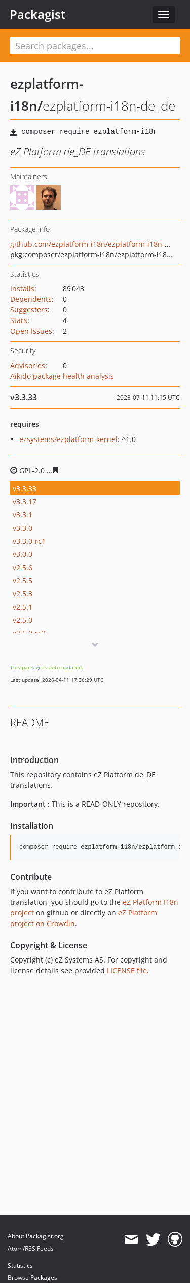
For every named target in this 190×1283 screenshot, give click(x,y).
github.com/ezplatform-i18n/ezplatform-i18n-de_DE (97, 244)
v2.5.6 (22, 567)
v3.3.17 (24, 501)
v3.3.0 (22, 528)
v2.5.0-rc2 (29, 633)
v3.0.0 (22, 554)
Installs (22, 288)
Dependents (31, 299)
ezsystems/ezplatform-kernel (68, 439)
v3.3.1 (22, 514)
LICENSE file (127, 970)
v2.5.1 (22, 607)
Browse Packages (32, 1277)
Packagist (38, 14)
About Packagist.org (36, 1236)
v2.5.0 (22, 620)
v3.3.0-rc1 (29, 541)
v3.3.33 (24, 488)
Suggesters (29, 309)
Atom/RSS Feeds (31, 1248)
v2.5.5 (22, 580)
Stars (18, 320)
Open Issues (31, 331)
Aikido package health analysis (62, 376)
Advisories (27, 365)
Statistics (20, 1265)
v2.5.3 (22, 593)
